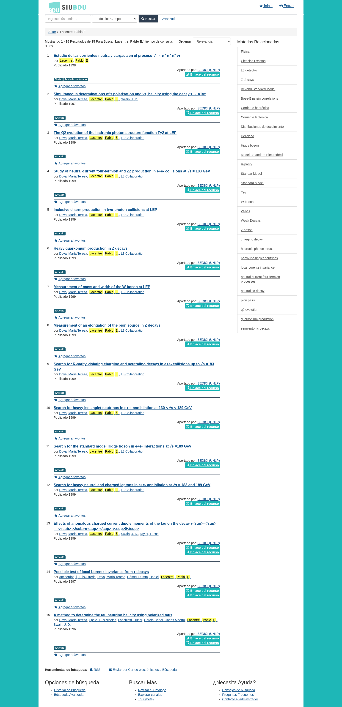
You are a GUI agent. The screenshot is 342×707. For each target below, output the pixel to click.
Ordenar (185, 41)
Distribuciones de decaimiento (262, 126)
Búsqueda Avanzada (68, 694)
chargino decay (252, 239)
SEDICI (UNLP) (209, 70)
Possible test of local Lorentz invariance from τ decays (101, 572)
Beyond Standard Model (258, 89)
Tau (243, 192)
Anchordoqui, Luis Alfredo (77, 577)
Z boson (247, 230)
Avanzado (169, 19)
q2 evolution (249, 309)
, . (74, 60)
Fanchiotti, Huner (130, 620)
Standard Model (252, 183)
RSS (95, 670)
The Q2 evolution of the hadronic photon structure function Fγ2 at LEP (115, 133)
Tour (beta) (146, 699)
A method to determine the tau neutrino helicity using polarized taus (113, 615)
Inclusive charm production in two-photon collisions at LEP (105, 210)
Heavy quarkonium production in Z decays (91, 248)
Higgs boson (250, 145)
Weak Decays (251, 220)
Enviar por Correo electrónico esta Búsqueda (143, 670)
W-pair (245, 211)
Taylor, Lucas (149, 534)
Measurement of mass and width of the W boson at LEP (102, 287)
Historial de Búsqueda (70, 690)
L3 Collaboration (132, 138)
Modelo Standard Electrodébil (262, 155)
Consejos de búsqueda (238, 690)
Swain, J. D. (129, 99)
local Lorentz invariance (258, 267)
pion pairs (248, 300)
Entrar (286, 6)
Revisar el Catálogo (152, 690)
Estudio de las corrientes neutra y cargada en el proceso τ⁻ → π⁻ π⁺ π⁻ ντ (117, 55)
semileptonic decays (255, 328)
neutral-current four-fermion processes (260, 279)
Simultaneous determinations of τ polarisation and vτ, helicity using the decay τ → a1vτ (130, 94)
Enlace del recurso (202, 74)
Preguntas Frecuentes (238, 694)
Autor (52, 32)
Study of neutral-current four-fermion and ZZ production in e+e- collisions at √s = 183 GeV (132, 171)
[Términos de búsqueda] (68, 19)
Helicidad (247, 136)
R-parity (246, 164)
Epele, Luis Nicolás (102, 620)
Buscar (148, 19)
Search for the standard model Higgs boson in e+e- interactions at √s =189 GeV (122, 446)
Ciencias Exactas (253, 61)
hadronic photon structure (259, 249)
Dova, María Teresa (73, 99)
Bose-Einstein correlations (259, 98)
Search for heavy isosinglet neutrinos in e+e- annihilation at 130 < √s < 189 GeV (123, 408)
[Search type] (114, 19)
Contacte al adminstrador (240, 699)
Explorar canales (150, 694)
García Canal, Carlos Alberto (164, 620)
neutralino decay (253, 291)
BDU (53, 7)
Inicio (266, 6)
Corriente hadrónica (255, 108)
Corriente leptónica (254, 117)
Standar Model (251, 173)
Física (245, 51)
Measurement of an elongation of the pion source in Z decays (107, 325)
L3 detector (249, 70)
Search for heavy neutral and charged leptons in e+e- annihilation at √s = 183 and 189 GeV (132, 485)
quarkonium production (257, 319)
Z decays (247, 80)
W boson (247, 202)
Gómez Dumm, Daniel (143, 577)
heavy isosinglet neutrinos (259, 258)
